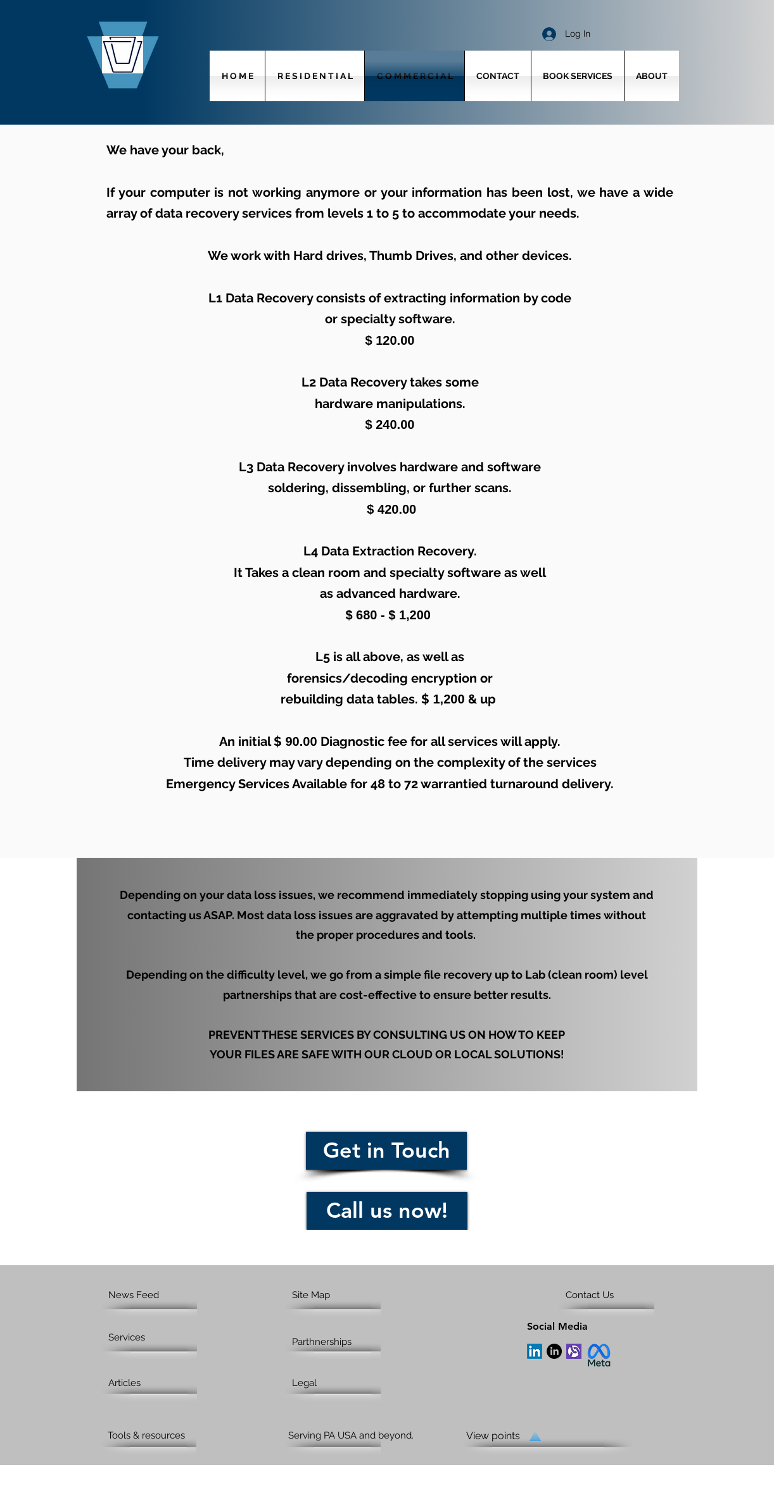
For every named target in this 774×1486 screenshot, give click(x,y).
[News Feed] (156, 1294)
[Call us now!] (387, 1211)
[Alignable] (573, 1351)
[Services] (144, 1337)
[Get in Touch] (386, 1151)
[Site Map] (340, 1294)
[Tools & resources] (156, 1435)
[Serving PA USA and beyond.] (361, 1435)
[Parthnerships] (337, 1341)
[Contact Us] (614, 1294)
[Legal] (340, 1382)
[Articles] (156, 1382)
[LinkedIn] (534, 1351)
